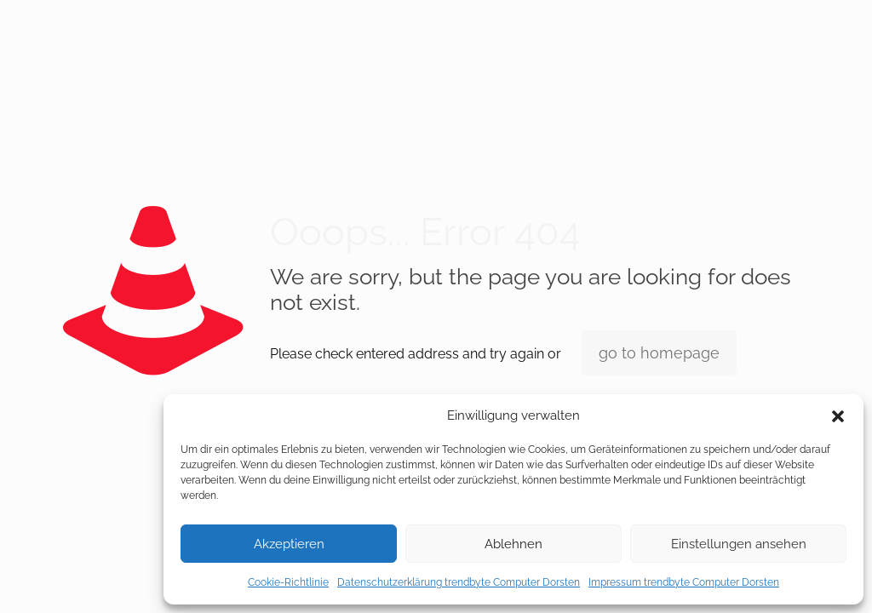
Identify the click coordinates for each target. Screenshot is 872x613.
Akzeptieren (289, 544)
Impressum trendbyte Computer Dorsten (683, 582)
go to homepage (659, 353)
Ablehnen (513, 544)
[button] (837, 416)
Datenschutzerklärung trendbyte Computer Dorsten (458, 582)
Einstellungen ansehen (738, 544)
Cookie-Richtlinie (288, 582)
